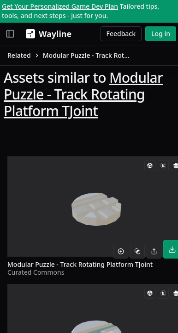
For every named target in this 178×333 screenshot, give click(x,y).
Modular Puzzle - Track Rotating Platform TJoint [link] (87, 55)
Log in (160, 33)
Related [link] (19, 55)
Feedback (121, 33)
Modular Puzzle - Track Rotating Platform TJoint (83, 94)
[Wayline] (46, 33)
